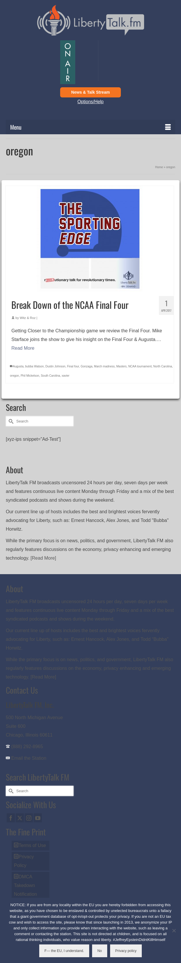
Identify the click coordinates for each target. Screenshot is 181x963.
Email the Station (28, 758)
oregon (14, 375)
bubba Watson (34, 366)
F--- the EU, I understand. (64, 951)
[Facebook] (11, 817)
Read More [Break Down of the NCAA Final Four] (22, 348)
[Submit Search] (10, 421)
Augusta (18, 366)
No (99, 951)
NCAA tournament (140, 366)
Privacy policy (126, 951)
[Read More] (43, 558)
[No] (174, 930)
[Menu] (90, 127)
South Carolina (50, 375)
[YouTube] (38, 817)
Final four (73, 366)
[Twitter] (20, 817)
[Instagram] (29, 817)
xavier (65, 375)
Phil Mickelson (30, 375)
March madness (104, 366)
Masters (121, 366)
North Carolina (162, 366)
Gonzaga (86, 366)
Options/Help (91, 101)
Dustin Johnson (55, 366)
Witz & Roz (27, 318)
